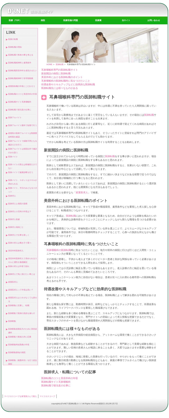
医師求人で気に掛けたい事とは (21, 274)
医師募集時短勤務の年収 (18, 345)
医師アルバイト (15, 117)
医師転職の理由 (15, 47)
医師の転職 (13, 39)
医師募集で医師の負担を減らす (21, 313)
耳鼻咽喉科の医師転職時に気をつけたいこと (65, 80)
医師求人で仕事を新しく (18, 235)
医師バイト (13, 157)
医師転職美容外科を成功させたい (22, 70)
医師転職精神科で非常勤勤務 (20, 78)
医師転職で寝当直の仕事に (19, 110)
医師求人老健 (14, 219)
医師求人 (12, 196)
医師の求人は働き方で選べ (19, 243)
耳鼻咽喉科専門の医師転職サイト (59, 69)
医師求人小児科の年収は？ (19, 211)
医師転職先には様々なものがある (59, 88)
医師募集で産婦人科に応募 (19, 337)
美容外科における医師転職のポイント (62, 77)
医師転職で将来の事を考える (20, 55)
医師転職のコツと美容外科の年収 (22, 94)
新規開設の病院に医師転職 (56, 73)
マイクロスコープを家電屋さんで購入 (20, 396)
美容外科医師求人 (16, 251)
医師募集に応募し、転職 (18, 305)
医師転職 (59, 64)
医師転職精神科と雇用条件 (19, 63)
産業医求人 (13, 282)
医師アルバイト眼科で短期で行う (22, 125)
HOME (49, 64)
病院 (43, 20)
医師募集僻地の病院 (16, 352)
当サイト (126, 20)
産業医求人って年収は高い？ (20, 290)
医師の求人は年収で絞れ (18, 266)
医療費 (98, 20)
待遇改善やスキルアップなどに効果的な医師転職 (68, 84)
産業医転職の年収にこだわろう (21, 86)
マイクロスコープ (47, 396)
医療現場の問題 (70, 20)
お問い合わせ (153, 20)
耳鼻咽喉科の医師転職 (59, 250)
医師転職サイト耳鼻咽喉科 (19, 102)
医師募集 (12, 321)
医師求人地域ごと (16, 227)
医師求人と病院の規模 (17, 204)
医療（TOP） (15, 20)
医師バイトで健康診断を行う (20, 172)
